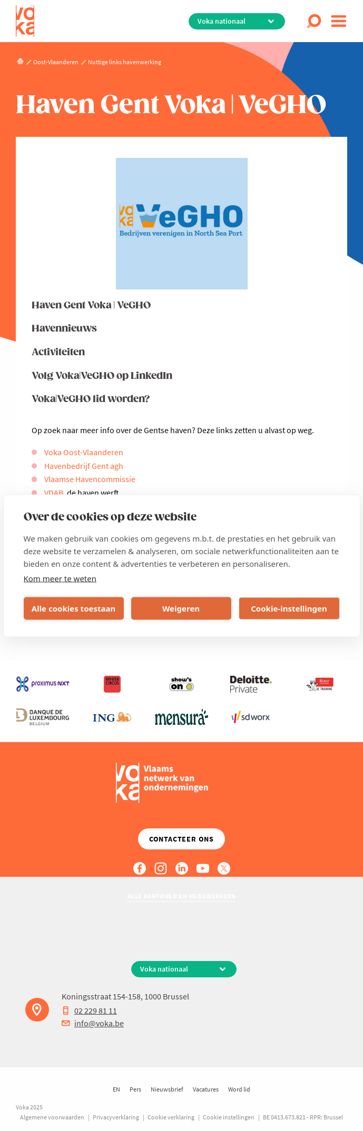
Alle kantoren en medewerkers (181, 896)
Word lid (239, 1089)
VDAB (53, 492)
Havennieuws (64, 328)
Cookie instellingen (228, 1117)
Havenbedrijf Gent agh (83, 466)
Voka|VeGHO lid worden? (91, 399)
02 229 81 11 (89, 1010)
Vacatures (206, 1089)
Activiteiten (58, 352)
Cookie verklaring (171, 1117)
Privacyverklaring (116, 1117)
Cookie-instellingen (289, 608)
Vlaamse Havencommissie (89, 479)
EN (116, 1089)
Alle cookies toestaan (73, 608)
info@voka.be (93, 1023)
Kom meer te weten (60, 578)
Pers (135, 1089)
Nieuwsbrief (167, 1089)
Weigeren (181, 608)
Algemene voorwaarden (52, 1117)
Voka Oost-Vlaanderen (83, 452)
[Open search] (314, 21)
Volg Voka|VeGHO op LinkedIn (102, 376)
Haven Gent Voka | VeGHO (91, 305)
